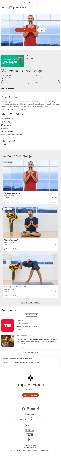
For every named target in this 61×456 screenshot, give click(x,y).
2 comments (38, 78)
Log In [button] (41, 30)
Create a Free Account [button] (25, 30)
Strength (19, 135)
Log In (10, 362)
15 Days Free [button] (31, 2)
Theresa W (20, 320)
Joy (4, 135)
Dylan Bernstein (6, 78)
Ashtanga (6, 128)
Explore (28, 418)
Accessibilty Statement (30, 447)
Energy (8, 135)
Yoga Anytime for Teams (38, 418)
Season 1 (30, 56)
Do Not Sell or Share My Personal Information (30, 420)
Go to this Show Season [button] (30, 302)
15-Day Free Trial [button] (30, 395)
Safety (13, 135)
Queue (36, 82)
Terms (22, 418)
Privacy (17, 418)
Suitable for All (8, 119)
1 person (19, 323)
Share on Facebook (7, 88)
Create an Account (20, 362)
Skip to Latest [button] (31, 315)
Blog (33, 414)
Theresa (19, 339)
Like (5, 82)
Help (27, 414)
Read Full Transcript (7, 145)
